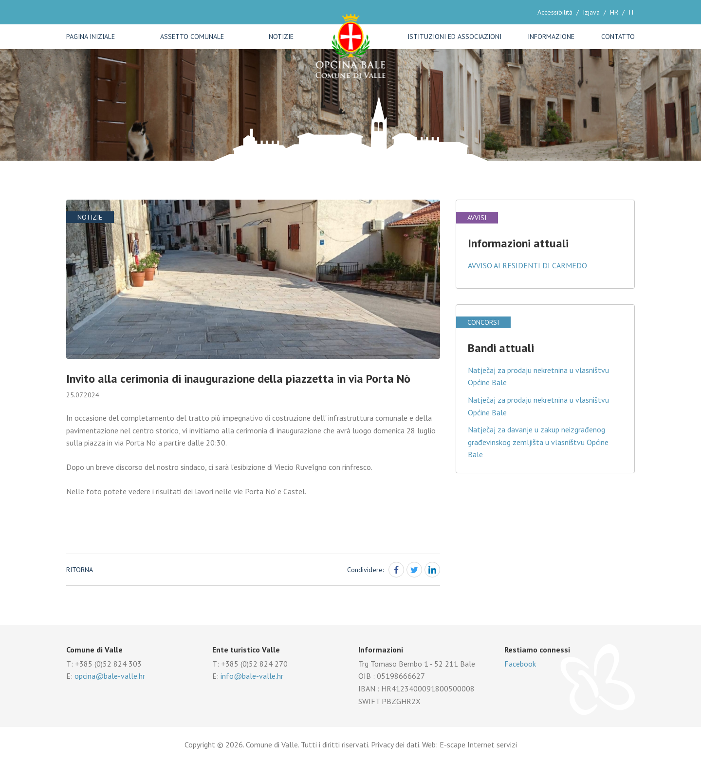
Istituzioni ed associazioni (454, 36)
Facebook (520, 664)
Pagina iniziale (90, 36)
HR (614, 12)
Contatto (618, 36)
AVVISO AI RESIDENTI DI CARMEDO (527, 265)
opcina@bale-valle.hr (109, 676)
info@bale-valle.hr (252, 676)
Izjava (591, 12)
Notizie (281, 36)
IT (631, 12)
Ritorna (79, 569)
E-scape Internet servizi (478, 744)
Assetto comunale (192, 36)
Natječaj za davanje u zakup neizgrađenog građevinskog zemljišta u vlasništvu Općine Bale (538, 442)
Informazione (551, 36)
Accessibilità (554, 12)
